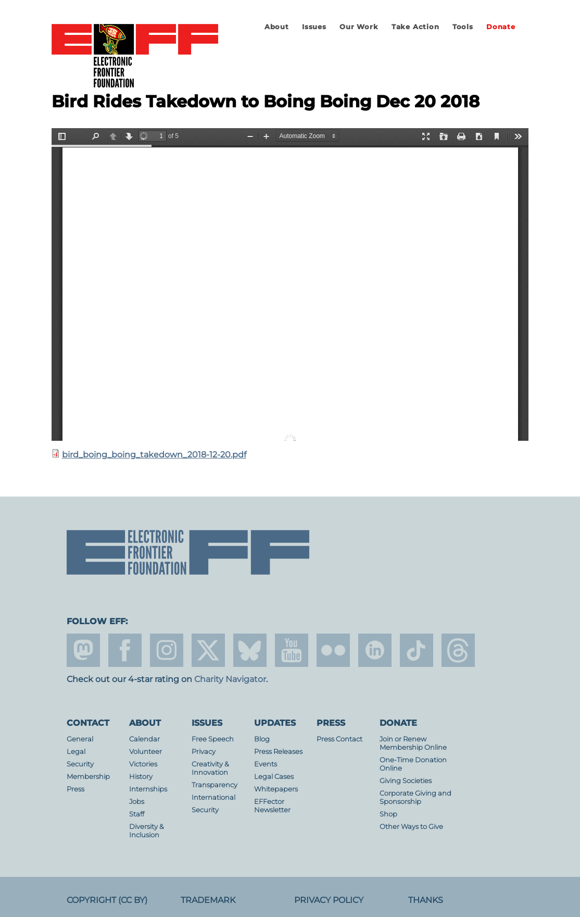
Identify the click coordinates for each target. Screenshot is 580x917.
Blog (262, 739)
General (80, 739)
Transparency (214, 785)
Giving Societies (406, 781)
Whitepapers (276, 789)
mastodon (83, 650)
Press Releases (278, 751)
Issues (314, 27)
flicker (333, 650)
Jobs (136, 802)
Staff (136, 814)
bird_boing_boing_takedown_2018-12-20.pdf (154, 455)
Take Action (415, 27)
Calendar (144, 739)
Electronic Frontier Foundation (135, 56)
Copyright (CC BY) (107, 900)
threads (458, 650)
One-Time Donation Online (413, 764)
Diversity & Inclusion (146, 831)
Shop (388, 814)
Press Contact (339, 739)
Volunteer (145, 751)
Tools (462, 27)
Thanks (425, 900)
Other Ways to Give (411, 827)
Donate (500, 27)
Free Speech (213, 739)
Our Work (358, 27)
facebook (125, 650)
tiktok (416, 650)
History (141, 776)
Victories (143, 764)
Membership (88, 776)
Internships (148, 789)
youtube (291, 650)
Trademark (208, 900)
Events (265, 764)
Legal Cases (274, 776)
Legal (76, 751)
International (213, 797)
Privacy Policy (328, 900)
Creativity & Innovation (210, 768)
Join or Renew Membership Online (413, 743)
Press (75, 789)
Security (80, 764)
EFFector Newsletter (272, 806)
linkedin (375, 650)
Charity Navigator (230, 679)
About (276, 27)
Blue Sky (250, 650)
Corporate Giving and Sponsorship (415, 797)
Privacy (204, 751)
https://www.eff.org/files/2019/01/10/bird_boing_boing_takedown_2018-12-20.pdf (290, 284)
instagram (166, 650)
